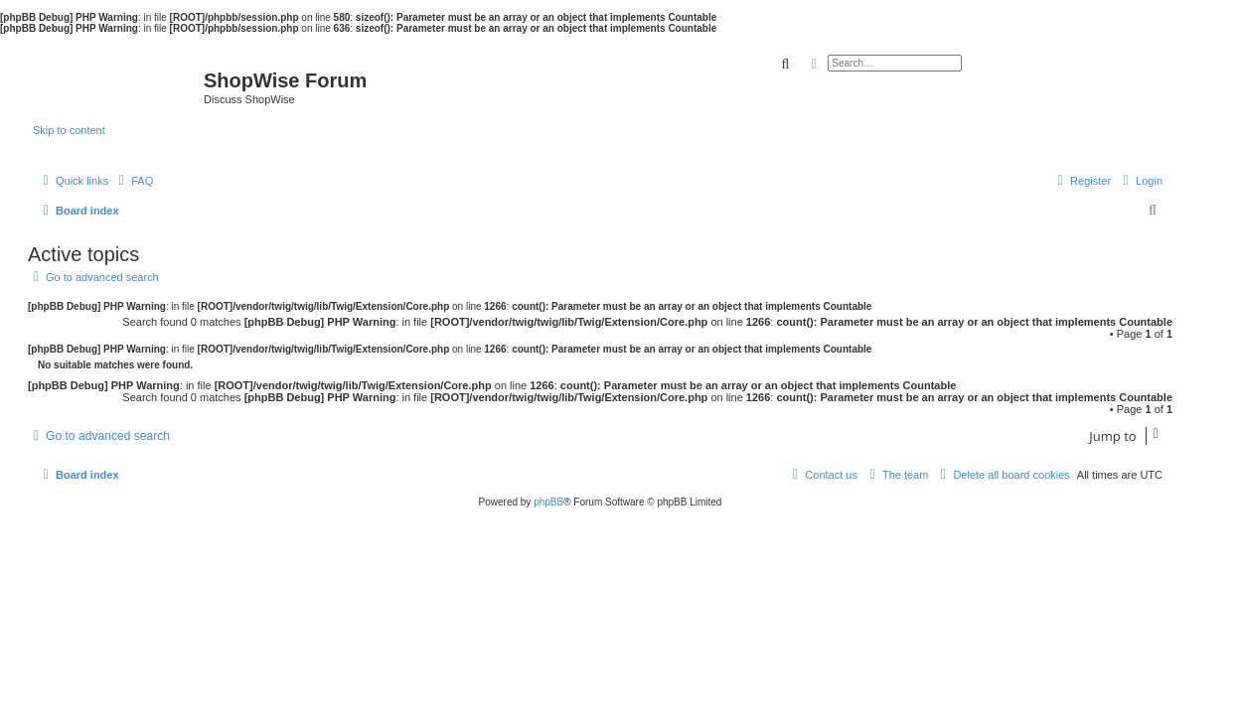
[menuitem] (133, 181)
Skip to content (69, 130)
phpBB (548, 502)
